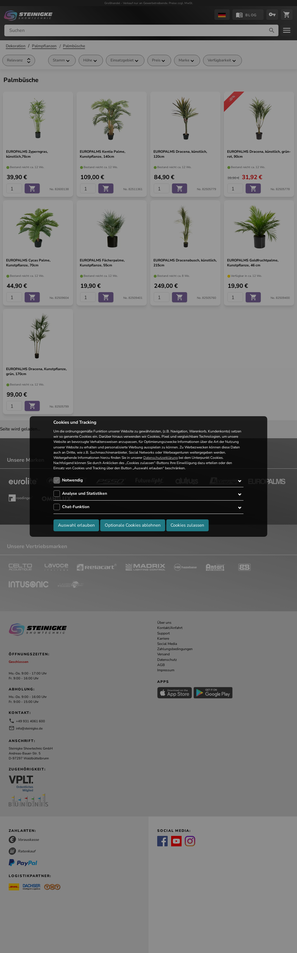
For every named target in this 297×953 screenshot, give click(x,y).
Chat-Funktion (75, 507)
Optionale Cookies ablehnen (133, 525)
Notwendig (72, 480)
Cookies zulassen (187, 525)
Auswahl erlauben (76, 525)
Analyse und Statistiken (84, 493)
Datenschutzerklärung (160, 457)
